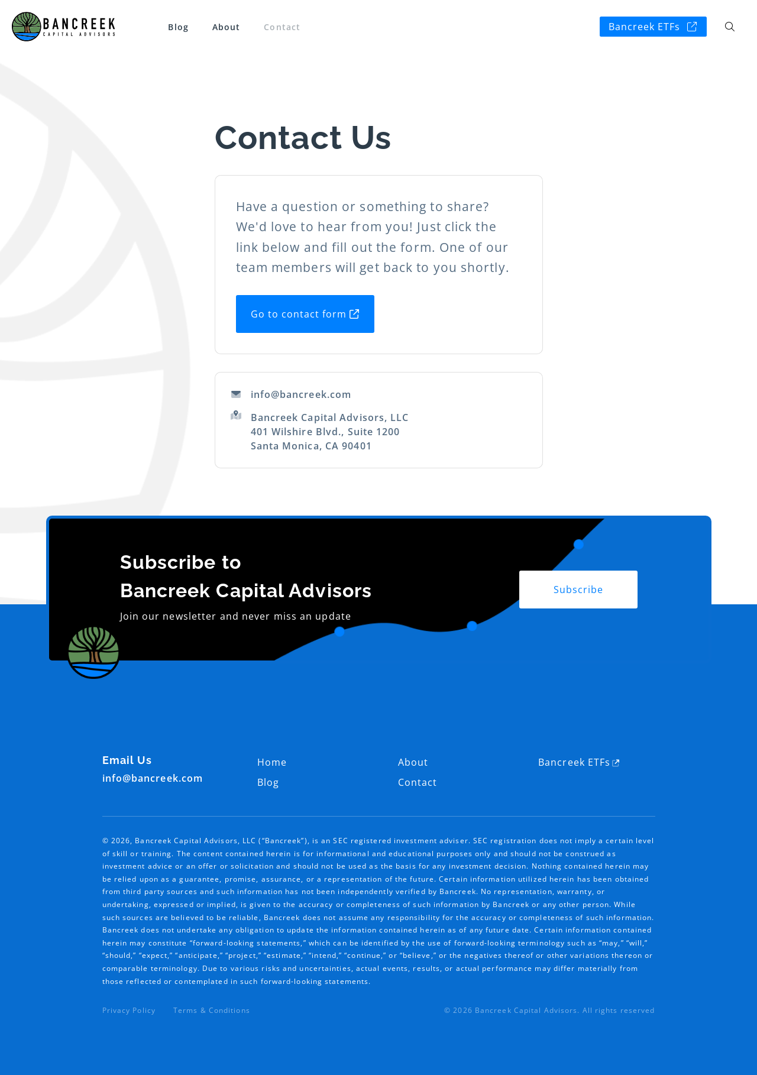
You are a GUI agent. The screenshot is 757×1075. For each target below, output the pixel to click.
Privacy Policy (129, 1010)
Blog (178, 27)
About (226, 27)
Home (272, 762)
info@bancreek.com (291, 394)
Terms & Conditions (211, 1010)
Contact (282, 27)
